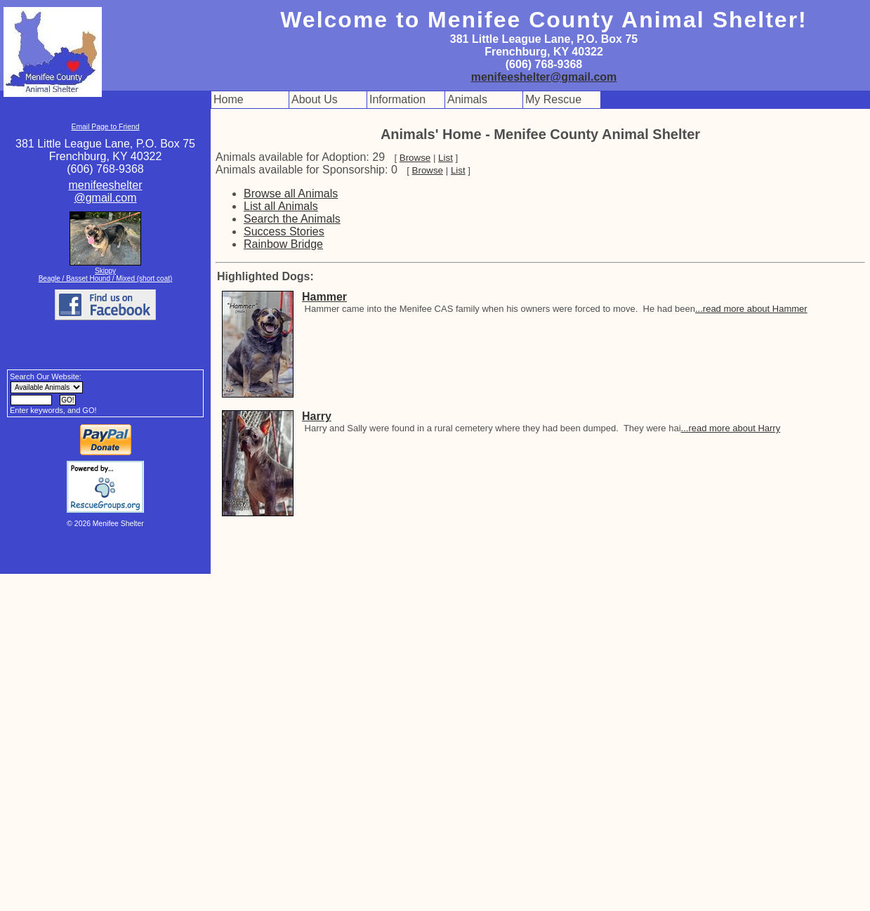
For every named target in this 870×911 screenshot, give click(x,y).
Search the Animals (292, 219)
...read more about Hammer (751, 308)
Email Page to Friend (105, 127)
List (445, 157)
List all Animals (281, 206)
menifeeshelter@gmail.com (544, 77)
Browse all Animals (291, 193)
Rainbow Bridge (283, 244)
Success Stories (284, 231)
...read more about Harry (731, 428)
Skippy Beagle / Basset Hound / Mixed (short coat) (106, 274)
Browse (415, 157)
